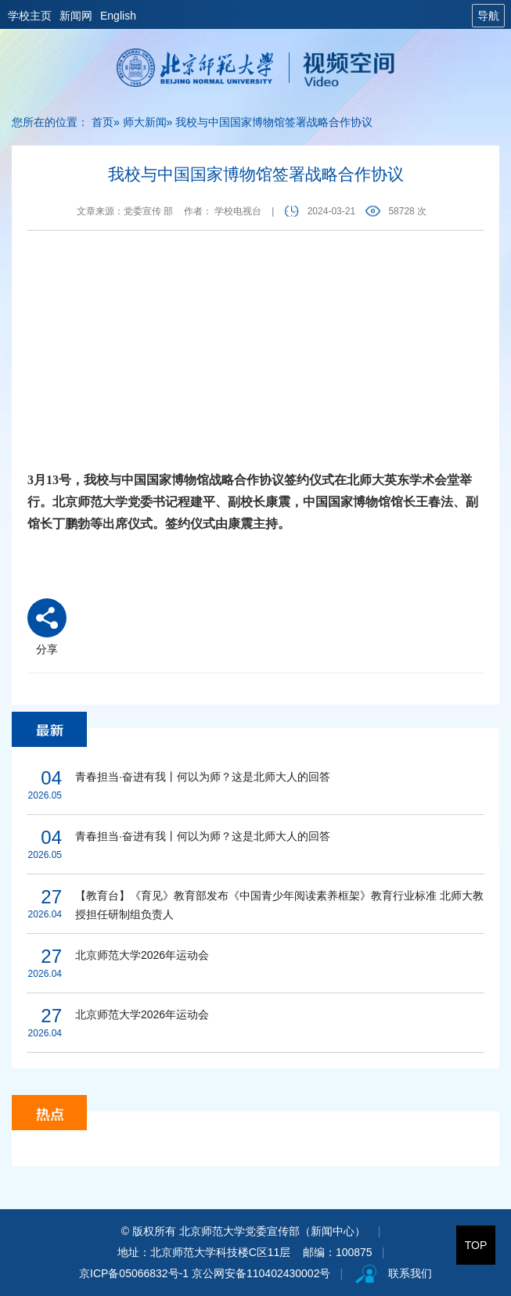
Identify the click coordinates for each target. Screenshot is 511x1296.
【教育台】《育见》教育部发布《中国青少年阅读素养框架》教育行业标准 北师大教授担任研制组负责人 (279, 905)
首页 (102, 122)
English (118, 15)
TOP (476, 1245)
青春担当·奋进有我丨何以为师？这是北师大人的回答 (202, 776)
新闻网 (75, 15)
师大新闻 (145, 122)
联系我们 (410, 1273)
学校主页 (30, 15)
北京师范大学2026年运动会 (142, 955)
